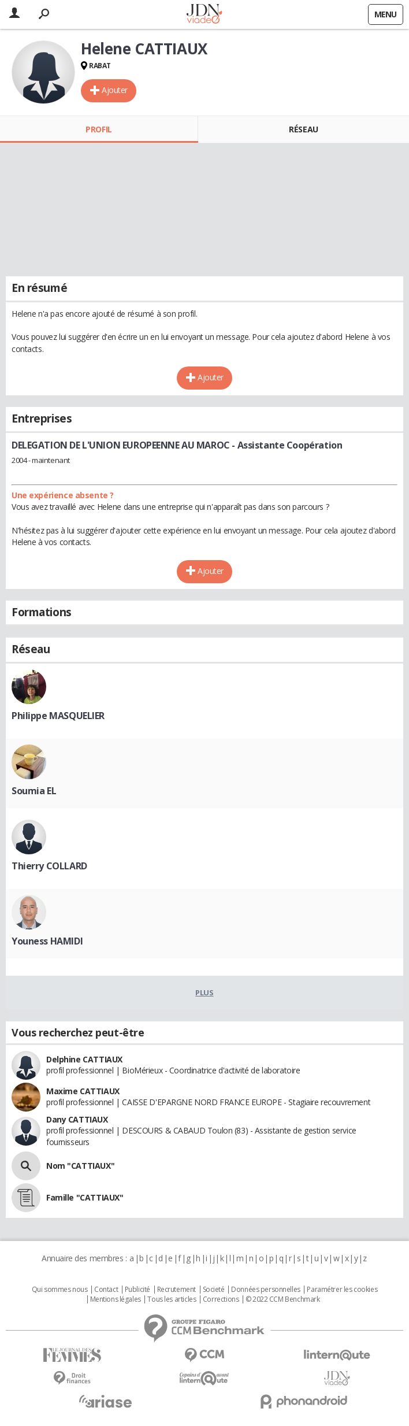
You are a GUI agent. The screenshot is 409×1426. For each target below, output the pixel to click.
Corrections (221, 1299)
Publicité (137, 1290)
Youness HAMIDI (47, 941)
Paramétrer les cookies (342, 1290)
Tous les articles (171, 1299)
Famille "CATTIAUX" (84, 1197)
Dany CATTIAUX (77, 1119)
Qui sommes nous (60, 1290)
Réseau (303, 129)
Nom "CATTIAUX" (80, 1165)
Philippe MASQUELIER (58, 715)
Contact (106, 1290)
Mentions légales (115, 1299)
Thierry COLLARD (49, 866)
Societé (214, 1290)
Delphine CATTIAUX (84, 1059)
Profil (98, 129)
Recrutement (176, 1290)
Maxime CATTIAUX (83, 1091)
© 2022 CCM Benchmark (283, 1299)
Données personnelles (265, 1290)
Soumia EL (34, 790)
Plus (204, 992)
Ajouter (115, 89)
